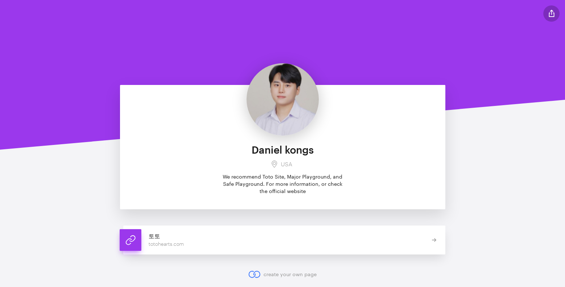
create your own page (282, 274)
